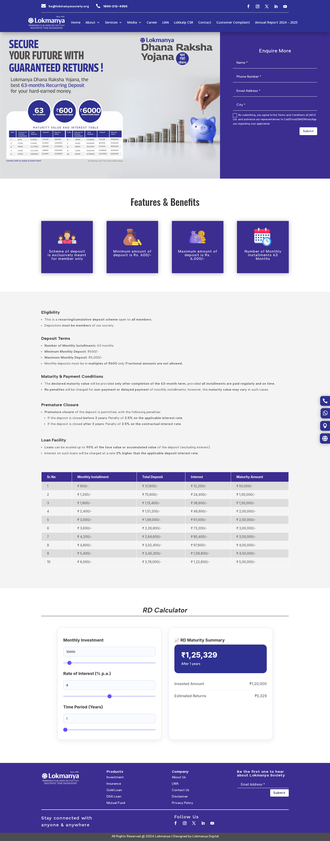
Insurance (114, 784)
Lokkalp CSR (183, 22)
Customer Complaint (233, 22)
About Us (179, 777)
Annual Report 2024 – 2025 (276, 22)
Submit (308, 131)
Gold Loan (114, 790)
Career (152, 22)
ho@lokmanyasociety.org (69, 6)
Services (111, 22)
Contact (204, 22)
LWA (165, 22)
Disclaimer (180, 796)
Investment (115, 777)
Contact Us (180, 790)
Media (132, 22)
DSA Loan (114, 796)
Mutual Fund (116, 803)
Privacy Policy (182, 803)
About (90, 22)
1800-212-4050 (115, 6)
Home (75, 22)
